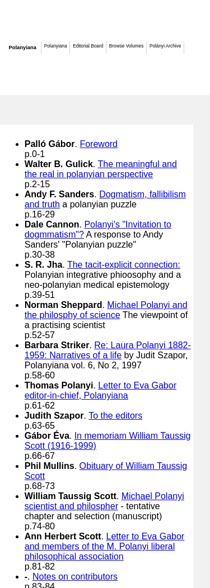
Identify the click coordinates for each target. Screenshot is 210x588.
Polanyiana (22, 47)
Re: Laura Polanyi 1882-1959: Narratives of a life (108, 350)
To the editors (115, 415)
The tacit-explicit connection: (123, 264)
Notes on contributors (75, 576)
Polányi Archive (165, 46)
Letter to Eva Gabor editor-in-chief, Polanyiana (100, 390)
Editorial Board (88, 46)
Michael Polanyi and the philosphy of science (106, 310)
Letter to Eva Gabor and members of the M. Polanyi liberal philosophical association (104, 546)
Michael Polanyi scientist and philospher (104, 501)
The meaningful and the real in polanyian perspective (101, 169)
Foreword (99, 144)
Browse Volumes (126, 46)
